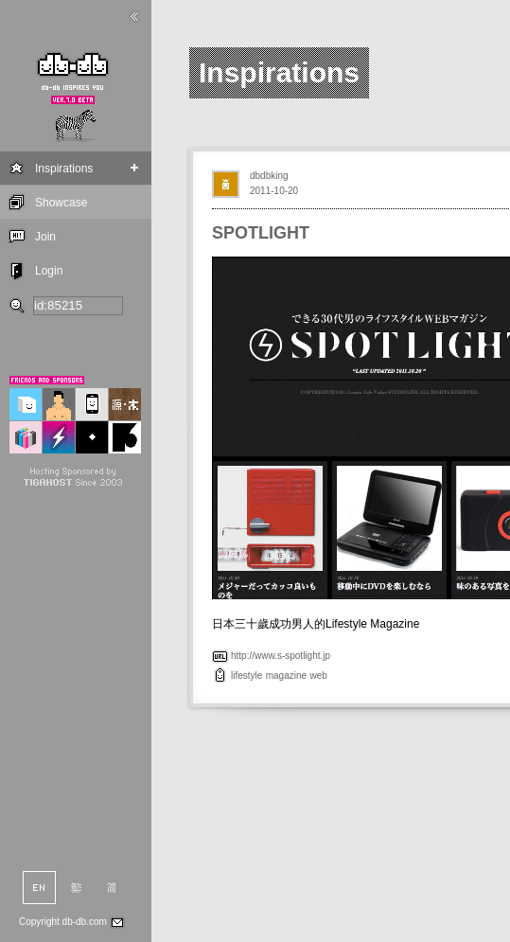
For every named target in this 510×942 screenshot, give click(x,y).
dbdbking (269, 175)
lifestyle (246, 675)
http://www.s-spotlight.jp (280, 655)
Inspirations (64, 168)
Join (45, 236)
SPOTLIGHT (260, 232)
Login (48, 270)
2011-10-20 (274, 191)
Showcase (61, 202)
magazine (286, 675)
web (317, 675)
